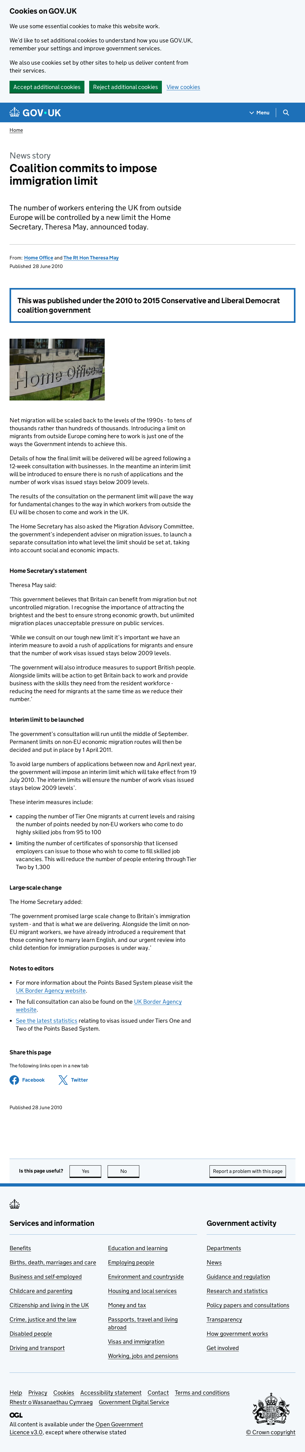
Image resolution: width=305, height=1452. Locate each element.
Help (16, 1392)
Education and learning (138, 1248)
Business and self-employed (46, 1276)
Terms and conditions (202, 1392)
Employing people (131, 1262)
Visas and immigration (136, 1341)
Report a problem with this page (247, 1171)
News (214, 1262)
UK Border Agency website (51, 990)
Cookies (63, 1392)
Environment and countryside (146, 1276)
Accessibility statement (111, 1392)
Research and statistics (237, 1291)
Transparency (224, 1319)
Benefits (20, 1248)
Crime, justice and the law (43, 1319)
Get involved (223, 1348)
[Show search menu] (285, 112)
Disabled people (31, 1333)
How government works (237, 1333)
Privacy (37, 1392)
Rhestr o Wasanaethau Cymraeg (51, 1402)
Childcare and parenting (41, 1291)
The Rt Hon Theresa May (91, 258)
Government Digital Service (134, 1402)
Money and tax (127, 1305)
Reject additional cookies (125, 87)
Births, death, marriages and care (53, 1262)
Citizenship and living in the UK (49, 1305)
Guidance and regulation (238, 1276)
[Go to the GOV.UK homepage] (35, 112)
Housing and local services (142, 1291)
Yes (92, 1171)
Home (16, 130)
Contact (158, 1392)
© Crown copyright (270, 1432)
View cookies (183, 87)
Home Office (38, 258)
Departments (224, 1248)
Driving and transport (37, 1348)
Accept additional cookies (47, 87)
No (130, 1171)
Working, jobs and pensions (143, 1355)
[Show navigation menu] (259, 112)
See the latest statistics (46, 1020)
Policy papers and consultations (248, 1305)
